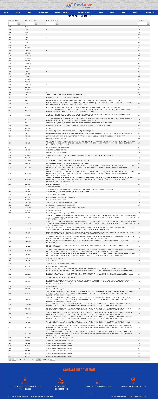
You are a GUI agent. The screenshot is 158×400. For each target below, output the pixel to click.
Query (112, 12)
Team (30, 12)
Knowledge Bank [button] (84, 12)
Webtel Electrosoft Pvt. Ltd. (139, 396)
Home (5, 12)
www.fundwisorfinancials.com (133, 386)
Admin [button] (135, 12)
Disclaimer (115, 396)
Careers (123, 12)
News (101, 12)
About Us (18, 12)
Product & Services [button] (62, 12)
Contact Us (150, 12)
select (54, 359)
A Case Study (44, 12)
